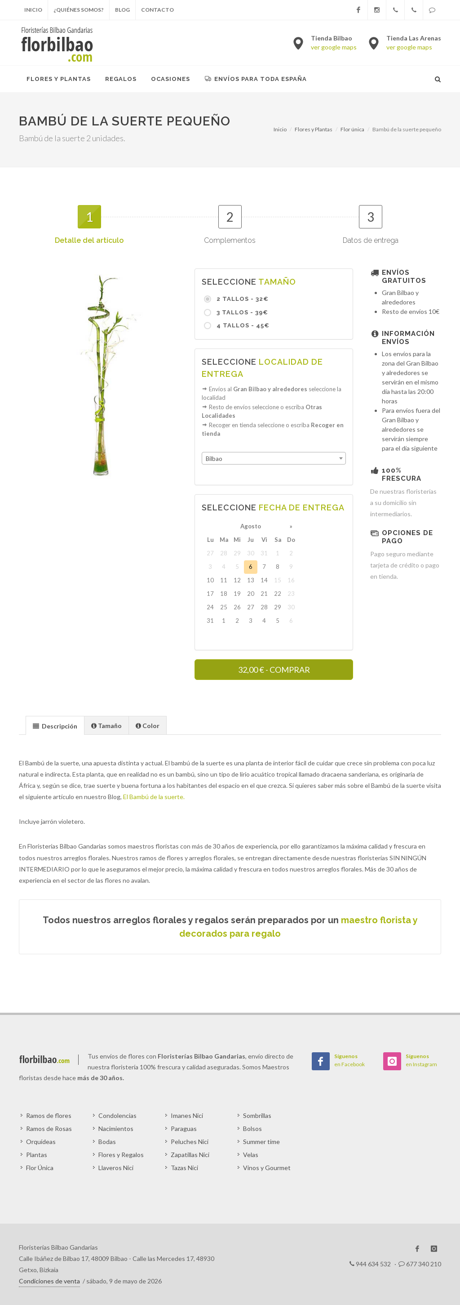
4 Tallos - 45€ (242, 325)
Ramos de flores (48, 1115)
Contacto (157, 9)
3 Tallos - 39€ (241, 312)
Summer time (261, 1141)
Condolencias (117, 1115)
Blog (122, 9)
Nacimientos (115, 1128)
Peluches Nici (189, 1141)
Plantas (36, 1154)
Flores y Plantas (313, 129)
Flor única (352, 129)
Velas (250, 1154)
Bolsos (252, 1128)
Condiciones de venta (49, 1281)
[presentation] (55, 726)
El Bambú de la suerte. (154, 796)
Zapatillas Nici (190, 1154)
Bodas (107, 1141)
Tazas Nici (184, 1167)
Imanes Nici (187, 1115)
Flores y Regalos (121, 1154)
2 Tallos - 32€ (242, 298)
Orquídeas (41, 1141)
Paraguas (184, 1128)
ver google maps (334, 47)
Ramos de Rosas (49, 1128)
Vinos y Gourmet (267, 1167)
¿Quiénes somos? (78, 9)
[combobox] (274, 458)
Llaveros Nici (115, 1167)
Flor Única (39, 1167)
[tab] (55, 725)
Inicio (33, 9)
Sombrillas (257, 1115)
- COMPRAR (274, 670)
